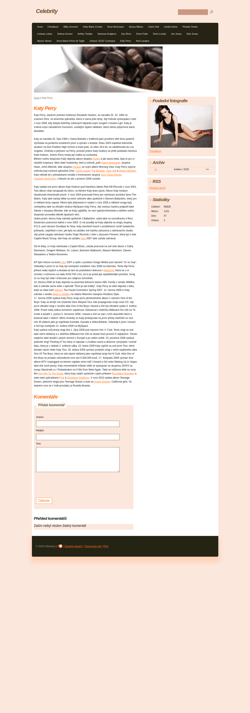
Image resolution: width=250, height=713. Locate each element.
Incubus (76, 166)
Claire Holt (153, 27)
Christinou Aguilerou (78, 377)
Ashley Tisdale (84, 34)
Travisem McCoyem (45, 178)
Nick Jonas (192, 34)
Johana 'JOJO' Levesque (102, 41)
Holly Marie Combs (93, 27)
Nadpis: (40, 430)
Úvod (40, 27)
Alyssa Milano (136, 27)
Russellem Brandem (123, 373)
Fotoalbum (53, 27)
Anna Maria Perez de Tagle (71, 41)
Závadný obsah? (73, 546)
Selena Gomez (64, 34)
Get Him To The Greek (51, 373)
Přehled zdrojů (157, 188)
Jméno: (40, 417)
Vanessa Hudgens (106, 34)
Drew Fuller (142, 34)
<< (155, 169)
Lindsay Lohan (44, 34)
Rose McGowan (115, 27)
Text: (38, 443)
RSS (106, 546)
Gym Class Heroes (111, 174)
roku (83, 238)
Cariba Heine (170, 27)
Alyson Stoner (44, 41)
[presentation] (67, 484)
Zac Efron (126, 34)
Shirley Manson (127, 170)
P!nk (61, 377)
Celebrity (47, 11)
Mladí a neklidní (61, 294)
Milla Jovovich (70, 27)
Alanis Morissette (110, 162)
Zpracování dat (93, 546)
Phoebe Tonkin (190, 27)
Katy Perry (125, 41)
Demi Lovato (159, 34)
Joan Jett (111, 170)
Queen (96, 158)
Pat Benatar (98, 170)
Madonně (109, 270)
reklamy (58, 290)
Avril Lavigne (142, 41)
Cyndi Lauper (83, 170)
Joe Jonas (176, 34)
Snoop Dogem (102, 381)
